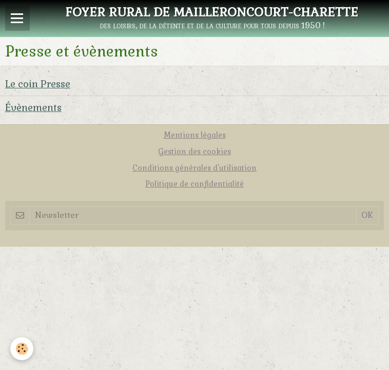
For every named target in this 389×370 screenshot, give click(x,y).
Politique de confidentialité (194, 184)
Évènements (33, 107)
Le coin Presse (37, 84)
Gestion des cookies (194, 151)
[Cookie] (21, 348)
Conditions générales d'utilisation (194, 168)
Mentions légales (195, 135)
